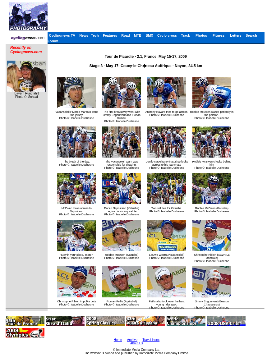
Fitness (219, 35)
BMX (149, 35)
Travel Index (151, 340)
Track (185, 35)
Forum (53, 41)
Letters (236, 35)
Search (251, 35)
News (83, 35)
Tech (95, 35)
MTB (137, 35)
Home (118, 340)
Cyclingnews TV (62, 35)
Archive (132, 340)
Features (110, 35)
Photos (201, 35)
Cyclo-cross (167, 35)
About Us (136, 343)
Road (125, 35)
